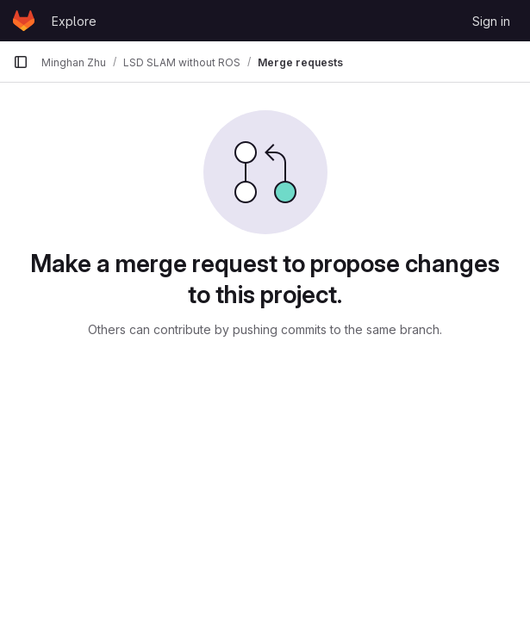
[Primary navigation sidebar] (20, 62)
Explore (74, 21)
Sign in (491, 21)
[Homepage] (23, 20)
